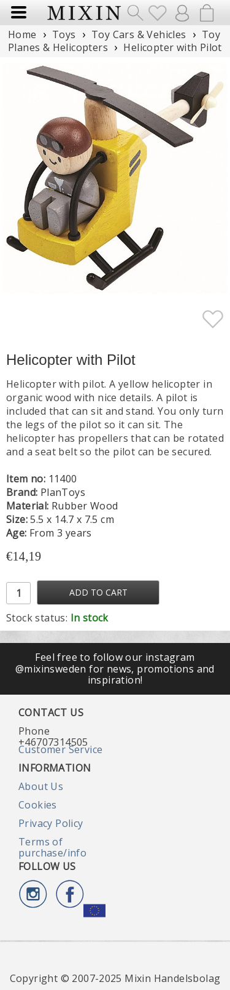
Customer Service (60, 749)
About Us (40, 786)
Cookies (37, 805)
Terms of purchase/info (52, 847)
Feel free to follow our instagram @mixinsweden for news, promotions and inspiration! (115, 668)
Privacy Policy (50, 823)
